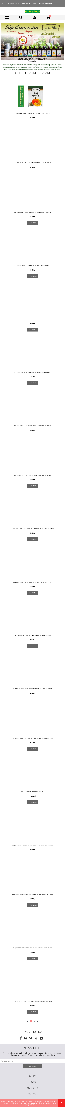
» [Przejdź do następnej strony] (37, 1021)
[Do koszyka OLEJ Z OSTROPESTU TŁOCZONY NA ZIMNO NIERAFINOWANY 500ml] (32, 1012)
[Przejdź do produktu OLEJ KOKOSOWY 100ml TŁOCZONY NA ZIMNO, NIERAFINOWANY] (32, 195)
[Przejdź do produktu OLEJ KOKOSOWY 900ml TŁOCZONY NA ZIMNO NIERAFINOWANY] (32, 355)
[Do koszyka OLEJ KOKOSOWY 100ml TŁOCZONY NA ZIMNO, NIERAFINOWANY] (32, 223)
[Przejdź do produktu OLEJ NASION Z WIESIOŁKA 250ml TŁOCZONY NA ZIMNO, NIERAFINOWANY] (32, 511)
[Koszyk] (48, 17)
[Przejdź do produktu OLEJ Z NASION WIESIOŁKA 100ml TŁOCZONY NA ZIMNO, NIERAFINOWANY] (32, 721)
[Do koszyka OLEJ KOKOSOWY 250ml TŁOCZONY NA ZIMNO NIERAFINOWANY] (32, 276)
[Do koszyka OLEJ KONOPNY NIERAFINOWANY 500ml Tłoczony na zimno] (32, 486)
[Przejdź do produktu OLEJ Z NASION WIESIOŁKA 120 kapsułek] (32, 774)
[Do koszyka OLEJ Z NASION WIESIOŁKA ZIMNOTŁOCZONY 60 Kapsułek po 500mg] (32, 905)
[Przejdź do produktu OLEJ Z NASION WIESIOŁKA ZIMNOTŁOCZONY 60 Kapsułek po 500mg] (32, 877)
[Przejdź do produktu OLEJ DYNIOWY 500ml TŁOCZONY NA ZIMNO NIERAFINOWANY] (32, 96)
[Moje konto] (34, 17)
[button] (7, 17)
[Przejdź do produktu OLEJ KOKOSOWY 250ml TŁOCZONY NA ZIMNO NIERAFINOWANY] (32, 248)
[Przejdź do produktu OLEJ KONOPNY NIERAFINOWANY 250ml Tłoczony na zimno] (32, 408)
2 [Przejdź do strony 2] (34, 1021)
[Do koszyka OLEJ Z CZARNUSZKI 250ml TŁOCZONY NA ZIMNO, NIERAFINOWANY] (32, 646)
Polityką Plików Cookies (51, 1101)
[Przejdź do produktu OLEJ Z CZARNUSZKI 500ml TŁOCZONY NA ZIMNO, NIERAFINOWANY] (32, 671)
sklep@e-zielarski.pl (45, 3)
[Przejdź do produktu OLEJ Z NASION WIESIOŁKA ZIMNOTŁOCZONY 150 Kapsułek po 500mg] (32, 828)
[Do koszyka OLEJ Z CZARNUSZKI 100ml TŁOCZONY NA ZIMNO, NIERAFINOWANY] (32, 593)
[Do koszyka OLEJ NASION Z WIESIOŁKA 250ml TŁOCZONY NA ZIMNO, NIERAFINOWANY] (32, 539)
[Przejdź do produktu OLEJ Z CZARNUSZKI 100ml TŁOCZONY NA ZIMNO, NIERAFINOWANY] (32, 564)
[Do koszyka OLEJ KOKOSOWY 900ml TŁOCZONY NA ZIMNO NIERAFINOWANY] (32, 383)
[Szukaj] (20, 17)
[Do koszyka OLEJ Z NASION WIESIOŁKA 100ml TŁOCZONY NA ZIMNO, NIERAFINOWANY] (32, 749)
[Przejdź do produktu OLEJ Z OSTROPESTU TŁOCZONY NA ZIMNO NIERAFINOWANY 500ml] (32, 984)
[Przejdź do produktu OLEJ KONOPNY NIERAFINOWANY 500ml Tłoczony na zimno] (32, 458)
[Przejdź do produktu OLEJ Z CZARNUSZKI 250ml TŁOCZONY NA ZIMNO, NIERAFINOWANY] (32, 618)
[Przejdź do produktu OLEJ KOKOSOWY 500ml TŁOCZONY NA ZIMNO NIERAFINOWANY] (32, 301)
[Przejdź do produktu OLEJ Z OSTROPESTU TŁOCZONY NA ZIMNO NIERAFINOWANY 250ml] (32, 930)
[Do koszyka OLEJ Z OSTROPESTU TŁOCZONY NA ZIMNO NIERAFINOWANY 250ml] (32, 959)
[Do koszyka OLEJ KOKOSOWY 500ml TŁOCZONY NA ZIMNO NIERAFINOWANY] (32, 330)
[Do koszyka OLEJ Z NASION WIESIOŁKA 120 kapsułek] (32, 802)
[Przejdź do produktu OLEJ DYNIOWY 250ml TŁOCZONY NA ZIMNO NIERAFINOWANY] (32, 145)
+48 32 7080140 (26, 3)
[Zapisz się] (32, 1066)
